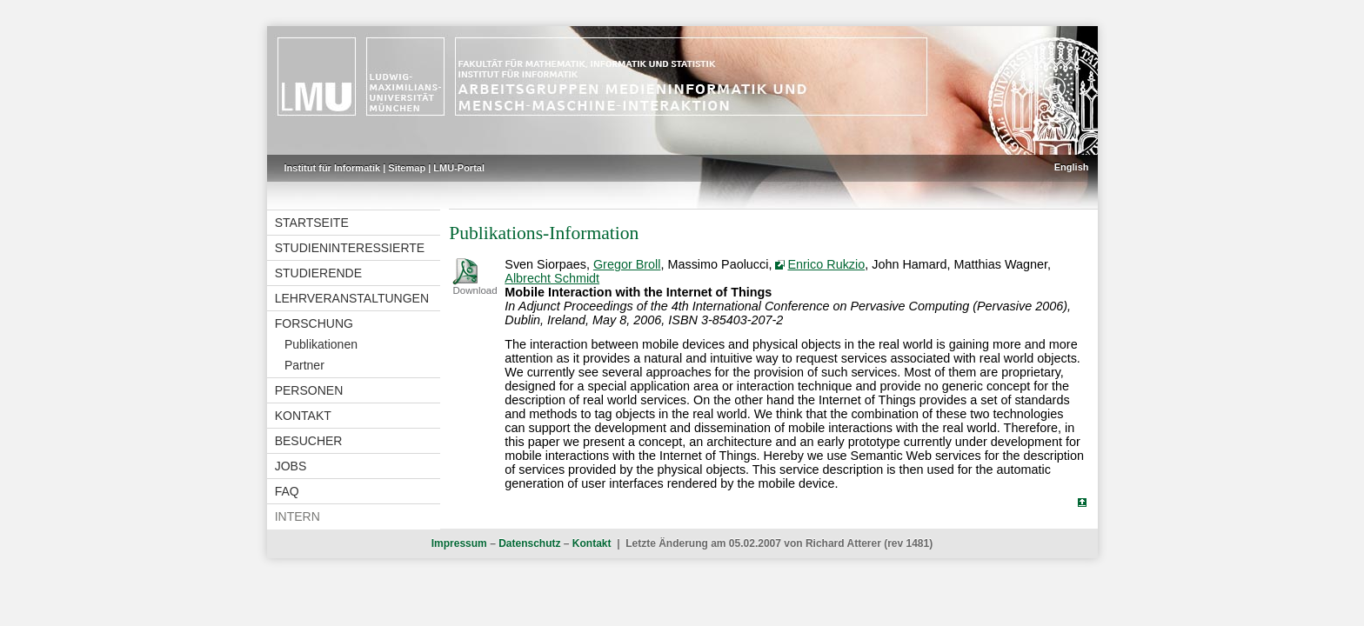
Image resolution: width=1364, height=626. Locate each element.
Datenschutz (529, 543)
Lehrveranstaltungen (352, 298)
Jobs (291, 466)
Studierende (318, 273)
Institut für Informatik (332, 168)
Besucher (309, 441)
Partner (304, 365)
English (1071, 167)
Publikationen (321, 344)
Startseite (312, 223)
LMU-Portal (459, 168)
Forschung (314, 323)
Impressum (459, 543)
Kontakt (303, 416)
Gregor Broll (627, 264)
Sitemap (406, 168)
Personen (309, 390)
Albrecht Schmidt (552, 278)
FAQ (287, 491)
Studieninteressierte (350, 248)
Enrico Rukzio (826, 264)
